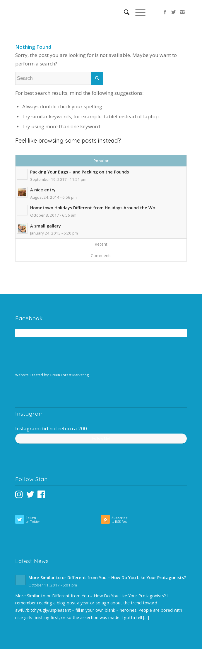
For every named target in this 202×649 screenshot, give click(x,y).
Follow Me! (101, 438)
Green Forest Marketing (69, 374)
